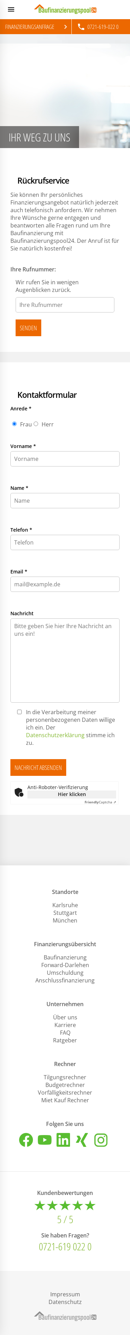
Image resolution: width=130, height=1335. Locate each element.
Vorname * (23, 446)
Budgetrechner (65, 1085)
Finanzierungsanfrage (37, 27)
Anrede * (21, 408)
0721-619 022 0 (65, 1246)
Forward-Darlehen (65, 965)
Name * (19, 488)
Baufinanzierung (65, 957)
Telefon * (21, 529)
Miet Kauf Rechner (65, 1100)
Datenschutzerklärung (55, 735)
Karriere (65, 1025)
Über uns (65, 1017)
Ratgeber (65, 1040)
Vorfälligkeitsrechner (65, 1092)
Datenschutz (65, 1302)
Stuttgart (65, 913)
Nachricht (22, 613)
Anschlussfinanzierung (65, 980)
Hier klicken (72, 794)
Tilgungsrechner (65, 1077)
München (65, 920)
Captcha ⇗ (100, 802)
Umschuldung (65, 973)
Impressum (65, 1294)
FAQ (65, 1032)
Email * (18, 571)
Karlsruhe (65, 905)
